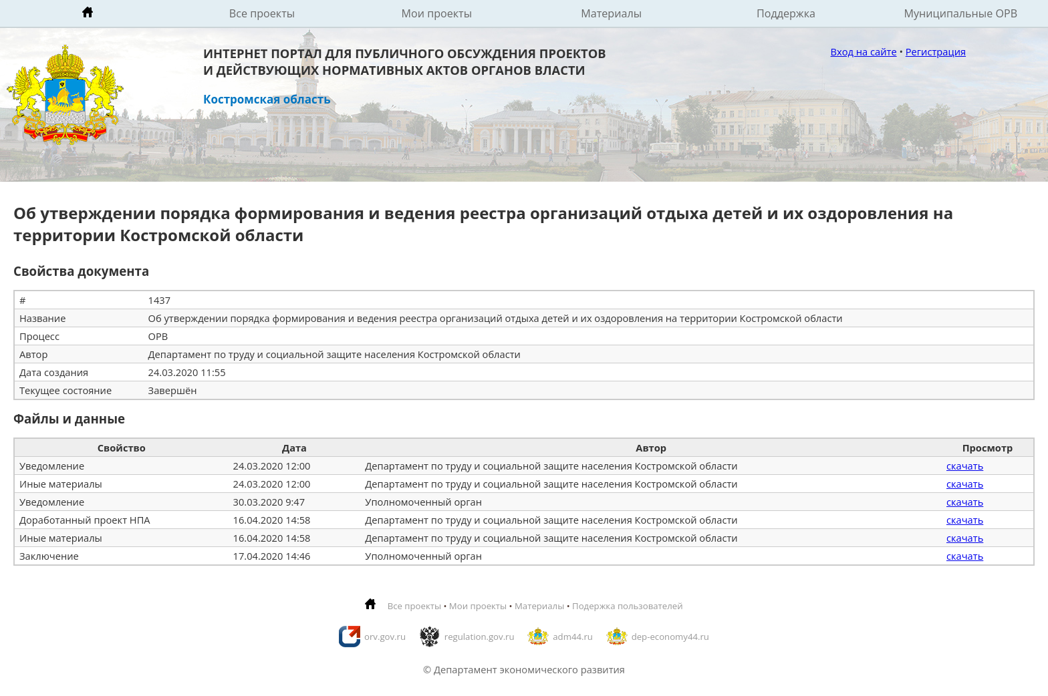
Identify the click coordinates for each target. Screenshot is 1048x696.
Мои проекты (437, 13)
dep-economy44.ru (670, 637)
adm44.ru (573, 637)
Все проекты (262, 13)
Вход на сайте (864, 51)
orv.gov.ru (385, 637)
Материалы (611, 13)
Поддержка (786, 13)
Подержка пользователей (627, 606)
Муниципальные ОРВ (961, 13)
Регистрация (936, 51)
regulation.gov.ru (479, 637)
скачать (964, 465)
